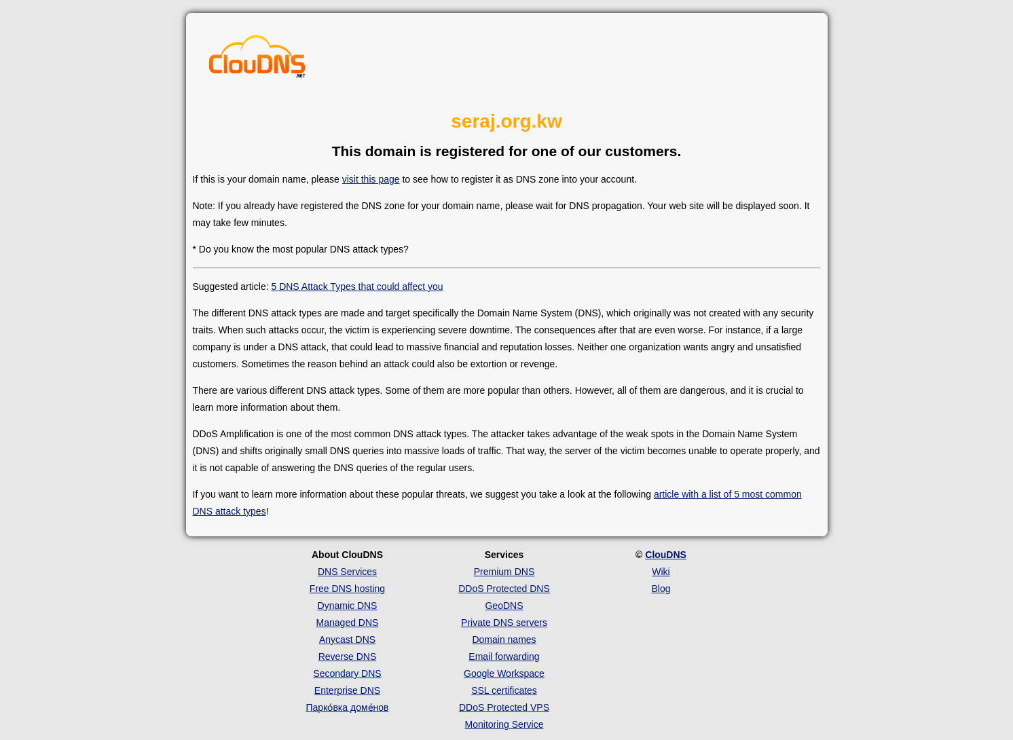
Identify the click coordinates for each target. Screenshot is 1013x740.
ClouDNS (665, 554)
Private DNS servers (504, 622)
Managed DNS (347, 622)
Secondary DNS (347, 673)
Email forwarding (503, 656)
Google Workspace (504, 673)
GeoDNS (504, 605)
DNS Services (347, 571)
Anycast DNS (347, 639)
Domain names (504, 639)
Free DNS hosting (347, 588)
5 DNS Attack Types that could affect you (357, 286)
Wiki (660, 571)
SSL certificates (504, 690)
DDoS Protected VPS (504, 707)
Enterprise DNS (347, 690)
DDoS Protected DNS (504, 588)
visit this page (371, 179)
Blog (660, 588)
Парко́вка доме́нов (347, 707)
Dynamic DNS (347, 605)
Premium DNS (504, 571)
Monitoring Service (504, 724)
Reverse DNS (347, 656)
